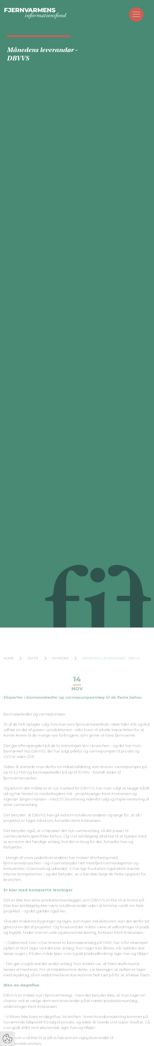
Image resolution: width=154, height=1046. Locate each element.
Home (8, 667)
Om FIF (33, 667)
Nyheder (60, 667)
